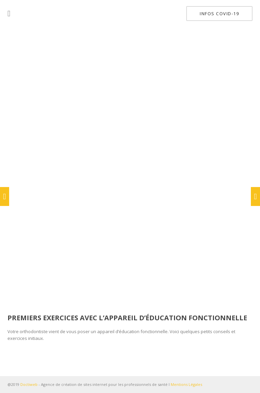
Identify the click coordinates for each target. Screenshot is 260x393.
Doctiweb (29, 384)
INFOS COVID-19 (219, 13)
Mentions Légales (186, 384)
